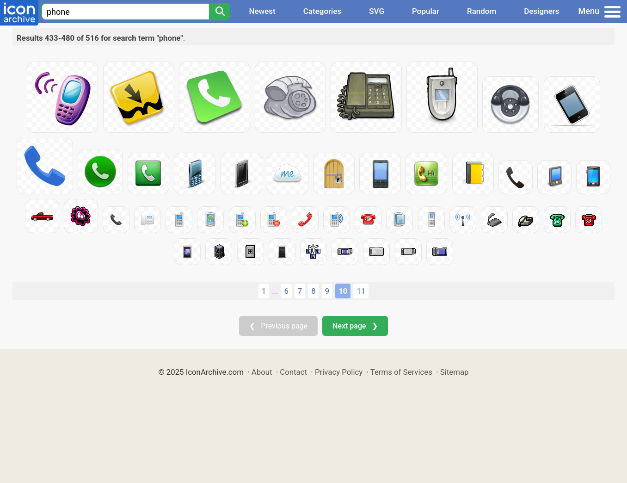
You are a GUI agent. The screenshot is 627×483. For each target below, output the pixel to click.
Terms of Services (401, 372)
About (262, 372)
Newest (262, 11)
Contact (293, 372)
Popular (425, 11)
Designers (541, 11)
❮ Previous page (278, 326)
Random (481, 11)
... (275, 291)
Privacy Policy (339, 372)
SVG (376, 11)
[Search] (219, 11)
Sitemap (454, 372)
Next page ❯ (354, 326)
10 (342, 291)
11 (361, 291)
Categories (322, 11)
